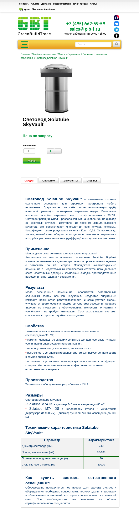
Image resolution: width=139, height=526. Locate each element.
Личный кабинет (46, 9)
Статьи (93, 3)
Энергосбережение (69, 54)
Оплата (35, 3)
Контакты (24, 3)
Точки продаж (80, 3)
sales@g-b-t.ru (85, 29)
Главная (25, 54)
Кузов (27, 9)
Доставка (46, 3)
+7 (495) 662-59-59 (85, 24)
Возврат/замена (62, 3)
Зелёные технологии (44, 54)
